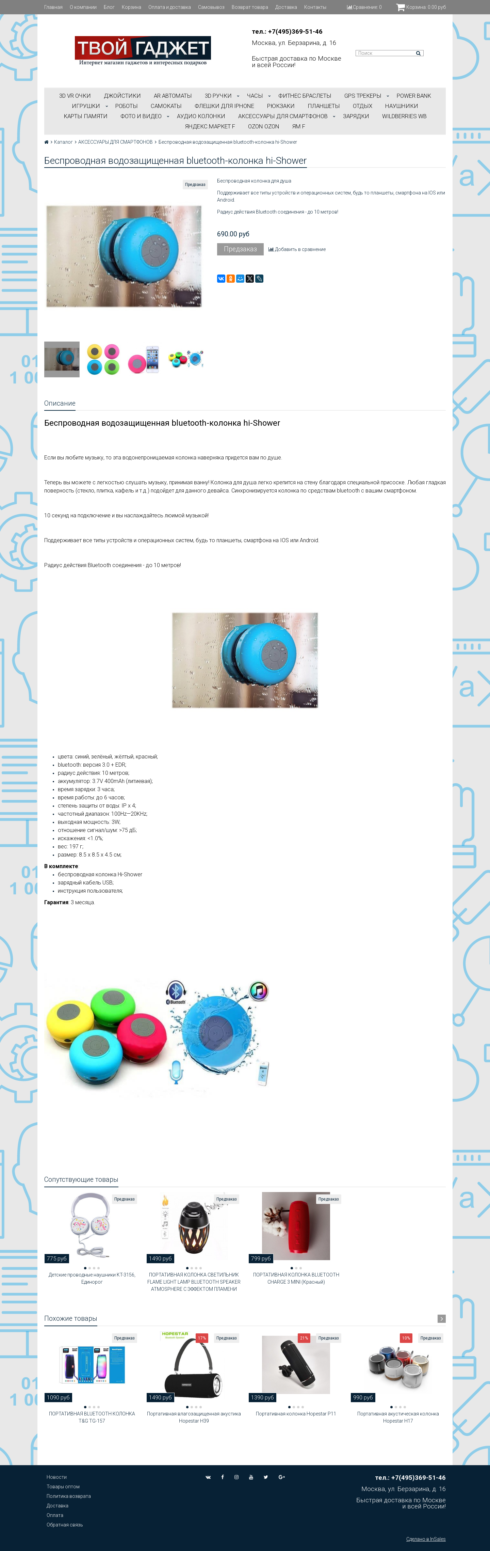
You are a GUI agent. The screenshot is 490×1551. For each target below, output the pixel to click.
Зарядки (356, 116)
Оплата (55, 1515)
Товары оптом (63, 1486)
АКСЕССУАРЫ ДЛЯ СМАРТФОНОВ (283, 116)
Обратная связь (65, 1525)
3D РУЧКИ (218, 95)
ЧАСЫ (255, 95)
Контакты (315, 7)
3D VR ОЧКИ (75, 95)
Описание (60, 403)
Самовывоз (211, 7)
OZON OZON (263, 126)
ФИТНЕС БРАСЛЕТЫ (304, 95)
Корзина (131, 7)
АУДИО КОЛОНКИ (201, 116)
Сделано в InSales (426, 1539)
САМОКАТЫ (166, 106)
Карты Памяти (86, 116)
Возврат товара (250, 7)
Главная (53, 7)
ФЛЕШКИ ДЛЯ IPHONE (224, 106)
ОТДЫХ (362, 106)
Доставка (286, 7)
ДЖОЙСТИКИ (122, 95)
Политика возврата (69, 1496)
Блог (109, 7)
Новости (57, 1477)
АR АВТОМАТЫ (173, 95)
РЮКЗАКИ (281, 106)
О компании (83, 7)
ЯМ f (298, 126)
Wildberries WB (404, 116)
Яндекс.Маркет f (210, 126)
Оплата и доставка (169, 7)
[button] (85, 1268)
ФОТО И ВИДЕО (141, 116)
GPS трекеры (362, 95)
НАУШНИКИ (401, 106)
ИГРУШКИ (86, 106)
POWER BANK (414, 95)
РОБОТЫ (126, 106)
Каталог (63, 142)
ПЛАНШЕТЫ (324, 106)
